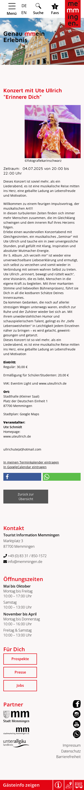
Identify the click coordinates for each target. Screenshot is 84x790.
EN (23, 13)
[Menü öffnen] (16, 9)
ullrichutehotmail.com (22, 449)
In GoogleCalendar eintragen (25, 467)
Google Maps (29, 414)
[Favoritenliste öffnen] (55, 9)
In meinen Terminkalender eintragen (31, 462)
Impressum (72, 745)
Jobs (20, 685)
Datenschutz (71, 751)
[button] (22, 477)
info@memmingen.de (22, 561)
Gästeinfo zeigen (21, 785)
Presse (20, 672)
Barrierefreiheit (68, 756)
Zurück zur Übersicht (26, 496)
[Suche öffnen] (38, 9)
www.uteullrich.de (17, 436)
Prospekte (20, 658)
